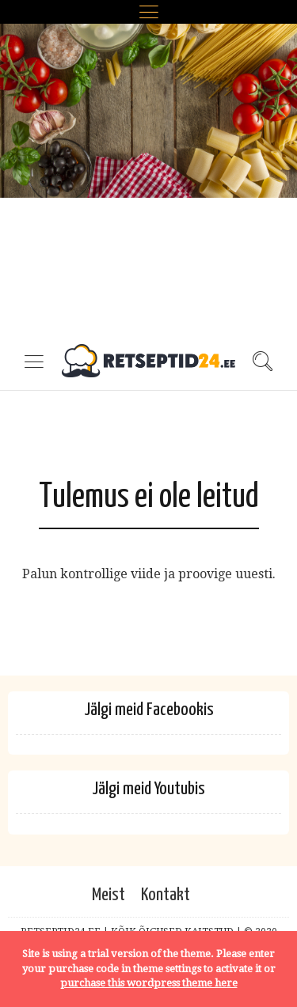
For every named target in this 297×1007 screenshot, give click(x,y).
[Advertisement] (148, 180)
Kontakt (165, 895)
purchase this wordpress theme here (149, 983)
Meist (108, 895)
